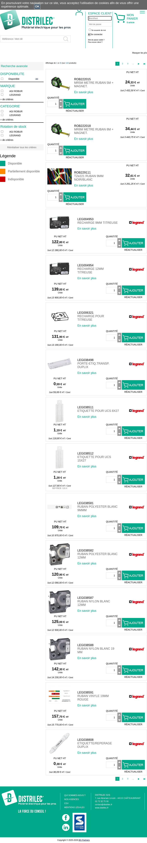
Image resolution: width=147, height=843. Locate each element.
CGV (66, 803)
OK (37, 6)
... (133, 64)
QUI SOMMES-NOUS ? (74, 795)
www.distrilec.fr (101, 808)
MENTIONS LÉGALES (74, 807)
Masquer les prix (139, 53)
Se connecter (96, 34)
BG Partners (84, 840)
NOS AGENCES (71, 799)
